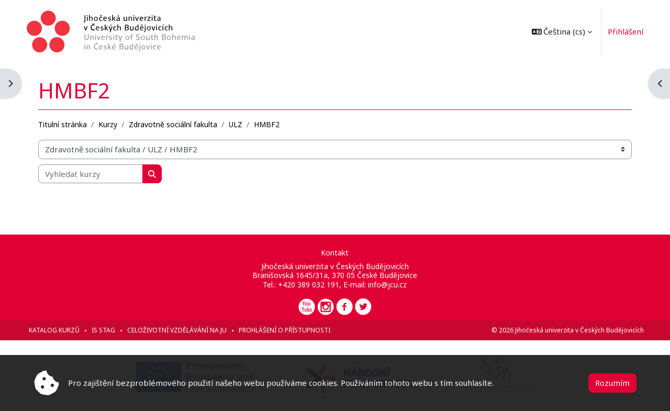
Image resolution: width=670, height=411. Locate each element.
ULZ (243, 124)
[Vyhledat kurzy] (98, 173)
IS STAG (110, 330)
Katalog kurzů (61, 330)
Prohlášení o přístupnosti (292, 330)
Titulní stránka (70, 124)
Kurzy (115, 124)
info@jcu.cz (387, 285)
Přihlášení (618, 31)
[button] (554, 31)
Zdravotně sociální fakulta (180, 124)
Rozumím (612, 382)
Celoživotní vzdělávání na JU (184, 330)
